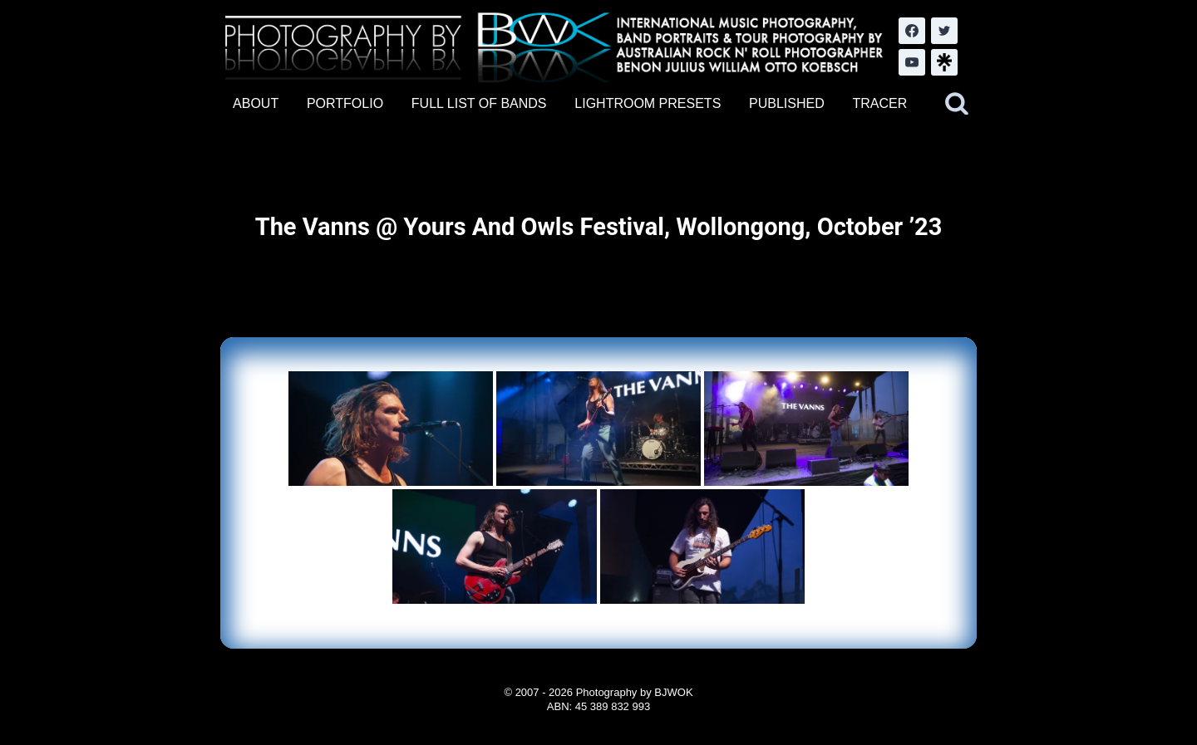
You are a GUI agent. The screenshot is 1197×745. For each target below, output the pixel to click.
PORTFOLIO (345, 103)
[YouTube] (912, 62)
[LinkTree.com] (944, 62)
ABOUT (255, 103)
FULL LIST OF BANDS (479, 103)
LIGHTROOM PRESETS (647, 103)
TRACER (879, 103)
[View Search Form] (957, 104)
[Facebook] (912, 30)
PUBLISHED (787, 103)
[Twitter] (944, 30)
